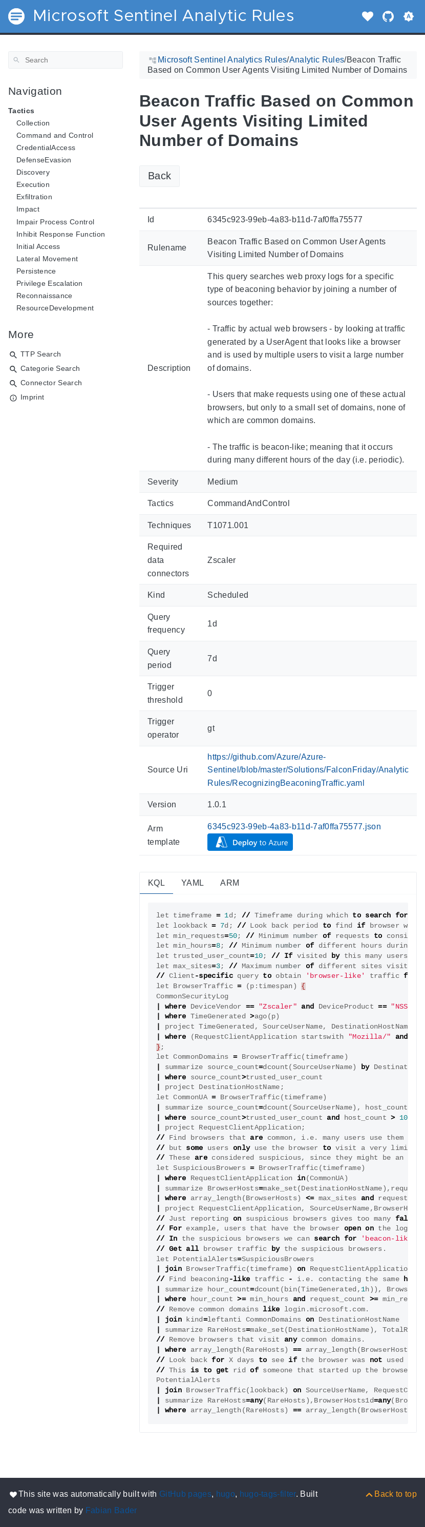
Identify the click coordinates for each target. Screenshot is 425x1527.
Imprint (32, 397)
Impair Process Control (55, 222)
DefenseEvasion (44, 160)
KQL (156, 882)
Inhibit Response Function (60, 234)
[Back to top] (390, 1494)
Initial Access (38, 246)
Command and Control (54, 135)
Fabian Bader (111, 1510)
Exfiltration (34, 197)
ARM (229, 882)
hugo (225, 1494)
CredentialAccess (45, 147)
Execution (33, 184)
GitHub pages (185, 1494)
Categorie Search (50, 368)
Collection (33, 123)
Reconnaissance (44, 295)
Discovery (33, 172)
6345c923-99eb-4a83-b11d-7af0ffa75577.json (294, 826)
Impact (27, 209)
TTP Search (40, 354)
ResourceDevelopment (55, 308)
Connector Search (51, 383)
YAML (192, 882)
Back (159, 175)
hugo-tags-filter (268, 1494)
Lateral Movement (47, 259)
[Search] (65, 60)
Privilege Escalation (49, 283)
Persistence (36, 271)
